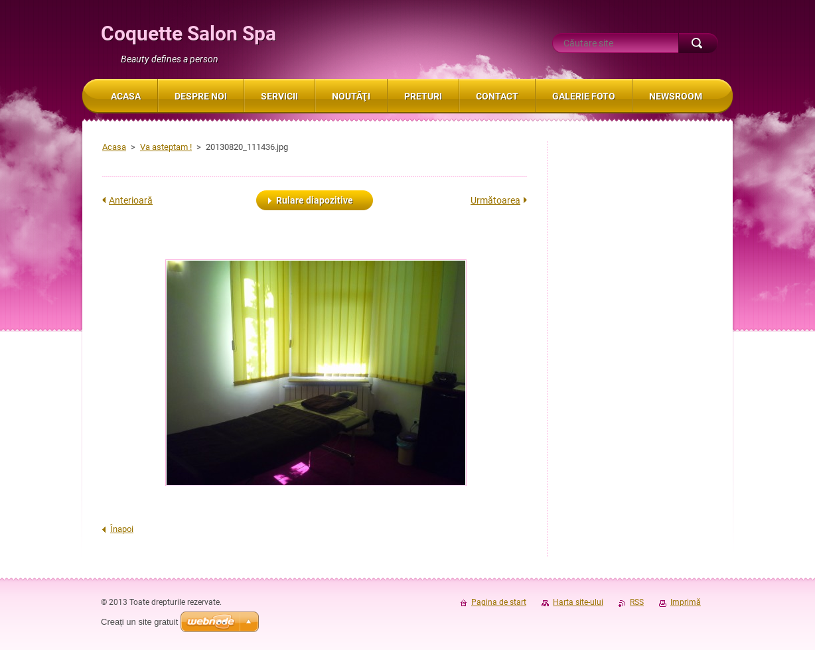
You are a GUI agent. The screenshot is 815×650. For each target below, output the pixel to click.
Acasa (114, 147)
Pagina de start (498, 602)
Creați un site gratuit (139, 622)
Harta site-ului (578, 602)
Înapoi (121, 529)
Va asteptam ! (166, 147)
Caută (698, 43)
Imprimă (685, 602)
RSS (637, 602)
